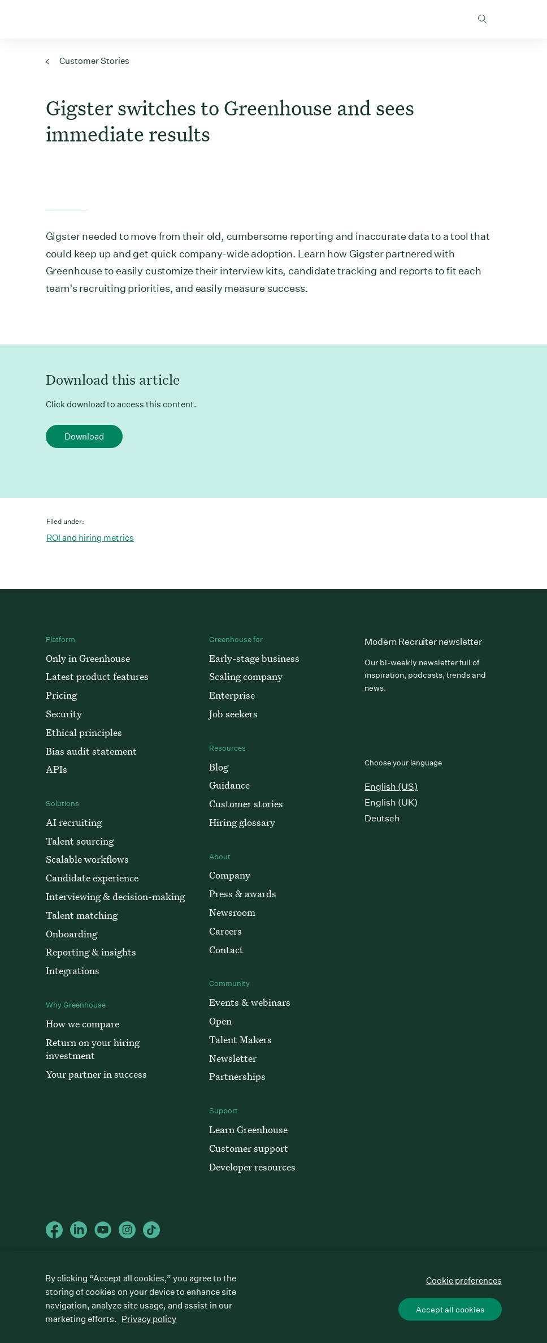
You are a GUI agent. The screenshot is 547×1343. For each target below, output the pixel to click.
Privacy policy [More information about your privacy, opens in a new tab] (148, 1319)
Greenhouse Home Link (27, 19)
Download (84, 436)
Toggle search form (483, 19)
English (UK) (391, 802)
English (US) (391, 786)
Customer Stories (87, 60)
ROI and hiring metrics (90, 537)
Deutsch (382, 818)
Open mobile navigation (515, 19)
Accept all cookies (450, 1309)
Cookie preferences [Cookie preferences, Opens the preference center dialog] (464, 1280)
